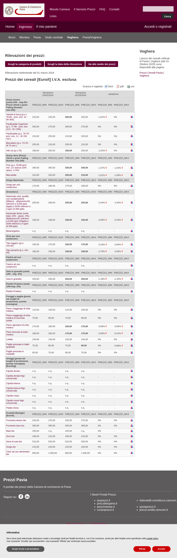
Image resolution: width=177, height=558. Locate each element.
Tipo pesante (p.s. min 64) (17, 251)
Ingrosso (25, 27)
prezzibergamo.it (107, 503)
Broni (12, 37)
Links (53, 16)
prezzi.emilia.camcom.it (154, 509)
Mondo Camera (60, 9)
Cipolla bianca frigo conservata (15, 389)
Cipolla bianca (13, 383)
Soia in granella (14, 279)
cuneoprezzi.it (105, 509)
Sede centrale (54, 37)
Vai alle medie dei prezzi (101, 64)
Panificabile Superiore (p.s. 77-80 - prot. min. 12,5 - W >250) (17, 126)
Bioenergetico (13, 231)
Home (10, 26)
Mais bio (10, 431)
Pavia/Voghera (92, 37)
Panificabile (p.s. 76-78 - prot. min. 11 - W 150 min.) (18, 136)
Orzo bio (10, 436)
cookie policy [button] (152, 538)
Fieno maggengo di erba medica (18, 309)
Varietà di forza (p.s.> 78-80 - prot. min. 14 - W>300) (17, 117)
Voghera (72, 37)
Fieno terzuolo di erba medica (17, 333)
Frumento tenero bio (16, 420)
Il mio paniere (46, 26)
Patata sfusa (12, 408)
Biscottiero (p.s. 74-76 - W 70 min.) (17, 144)
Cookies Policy (98, 523)
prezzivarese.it (106, 506)
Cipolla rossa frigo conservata (15, 401)
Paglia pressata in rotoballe (15, 352)
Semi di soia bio (14, 441)
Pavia (37, 37)
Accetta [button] (161, 549)
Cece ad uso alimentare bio (18, 452)
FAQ (102, 9)
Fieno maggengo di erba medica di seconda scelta (18, 318)
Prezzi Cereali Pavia (151, 72)
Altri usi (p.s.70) (14, 150)
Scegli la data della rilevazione (64, 64)
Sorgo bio (11, 447)
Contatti (114, 9)
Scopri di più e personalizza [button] (25, 549)
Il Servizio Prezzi (84, 9)
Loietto (9, 339)
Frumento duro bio (15, 425)
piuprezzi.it (103, 500)
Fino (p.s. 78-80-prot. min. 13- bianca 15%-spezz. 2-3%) (16, 168)
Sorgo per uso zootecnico (13, 185)
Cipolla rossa (12, 395)
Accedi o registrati (158, 26)
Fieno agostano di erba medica (17, 326)
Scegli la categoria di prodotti (24, 64)
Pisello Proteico (14, 291)
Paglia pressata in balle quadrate (17, 345)
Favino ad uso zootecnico (13, 265)
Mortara (24, 37)
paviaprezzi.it (147, 506)
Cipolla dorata (13, 371)
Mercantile (11, 175)
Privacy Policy (75, 523)
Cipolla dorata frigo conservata (15, 377)
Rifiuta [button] (142, 549)
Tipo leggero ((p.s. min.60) (15, 244)
